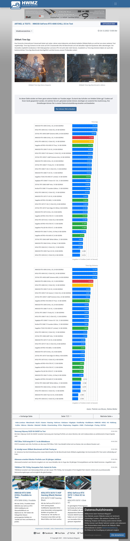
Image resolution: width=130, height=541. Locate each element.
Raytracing (67, 425)
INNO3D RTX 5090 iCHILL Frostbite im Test (23, 495)
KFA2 (103, 422)
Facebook (48, 533)
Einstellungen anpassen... (93, 535)
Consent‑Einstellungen (72, 528)
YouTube (60, 533)
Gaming (50, 422)
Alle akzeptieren (117, 535)
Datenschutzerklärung (109, 528)
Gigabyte (72, 422)
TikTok (71, 533)
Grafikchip (80, 422)
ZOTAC (103, 425)
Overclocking (52, 425)
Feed (37, 533)
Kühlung (113, 422)
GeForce (57, 422)
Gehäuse (64, 422)
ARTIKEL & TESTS (22, 24)
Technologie (88, 425)
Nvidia (43, 425)
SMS (81, 425)
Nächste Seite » (106, 416)
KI (108, 422)
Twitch (81, 533)
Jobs (52, 528)
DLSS (37, 422)
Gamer (43, 422)
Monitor (30, 425)
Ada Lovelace (20, 422)
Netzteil (37, 425)
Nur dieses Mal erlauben (65, 109)
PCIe (60, 425)
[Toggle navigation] (115, 4)
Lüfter (17, 425)
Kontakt (46, 528)
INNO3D (97, 422)
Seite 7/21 (65, 416)
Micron (23, 425)
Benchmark (30, 422)
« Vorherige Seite (25, 416)
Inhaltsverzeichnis (23, 31)
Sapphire (75, 425)
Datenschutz (59, 528)
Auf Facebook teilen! (109, 24)
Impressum (39, 528)
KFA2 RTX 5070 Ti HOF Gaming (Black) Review (51, 494)
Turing (96, 425)
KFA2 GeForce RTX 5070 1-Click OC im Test (76, 495)
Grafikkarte (89, 422)
